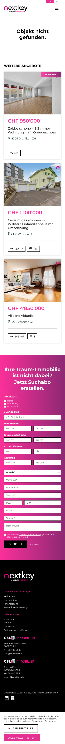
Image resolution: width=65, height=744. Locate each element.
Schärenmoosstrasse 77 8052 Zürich (16, 644)
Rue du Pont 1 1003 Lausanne (12, 668)
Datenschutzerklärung (30, 534)
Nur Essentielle (20, 728)
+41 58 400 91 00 (12, 650)
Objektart (10, 396)
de (50, 1)
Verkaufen (9, 596)
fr (57, 1)
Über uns (9, 619)
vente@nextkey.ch (14, 677)
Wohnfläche (11, 423)
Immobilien (10, 600)
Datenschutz (16, 721)
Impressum (10, 626)
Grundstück (12, 406)
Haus (8, 400)
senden (15, 544)
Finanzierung (11, 603)
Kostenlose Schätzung (16, 607)
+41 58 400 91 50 (12, 673)
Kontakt (8, 622)
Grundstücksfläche (15, 435)
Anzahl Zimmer (13, 446)
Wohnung (11, 403)
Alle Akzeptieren (21, 737)
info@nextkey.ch (13, 653)
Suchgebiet (11, 411)
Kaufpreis (9, 457)
